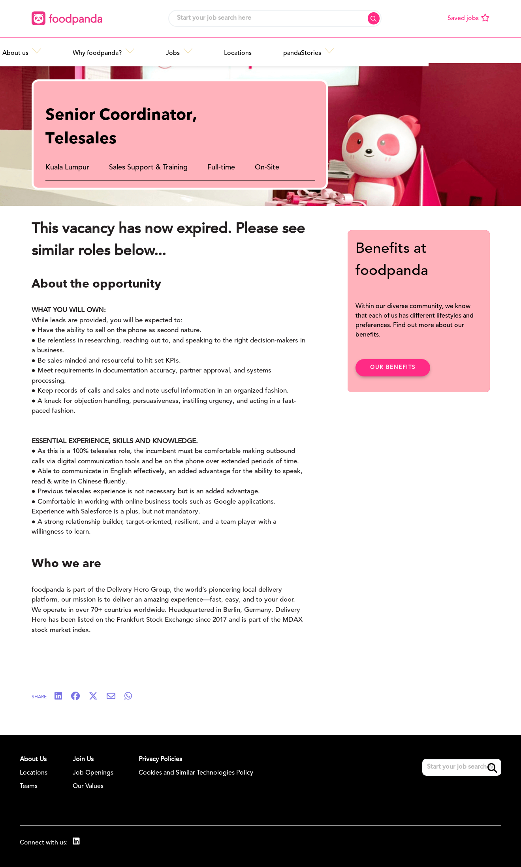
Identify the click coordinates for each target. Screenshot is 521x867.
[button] (134, 50)
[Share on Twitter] (97, 696)
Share (39, 697)
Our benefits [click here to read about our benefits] (393, 367)
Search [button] (374, 18)
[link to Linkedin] (77, 842)
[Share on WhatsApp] (132, 696)
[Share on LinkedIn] (62, 696)
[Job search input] (275, 18)
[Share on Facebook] (79, 696)
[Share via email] (115, 696)
